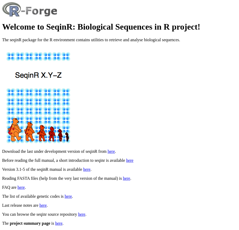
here (111, 151)
